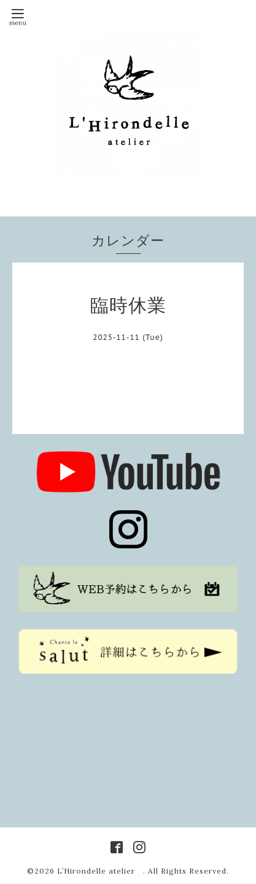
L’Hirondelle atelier (100, 870)
